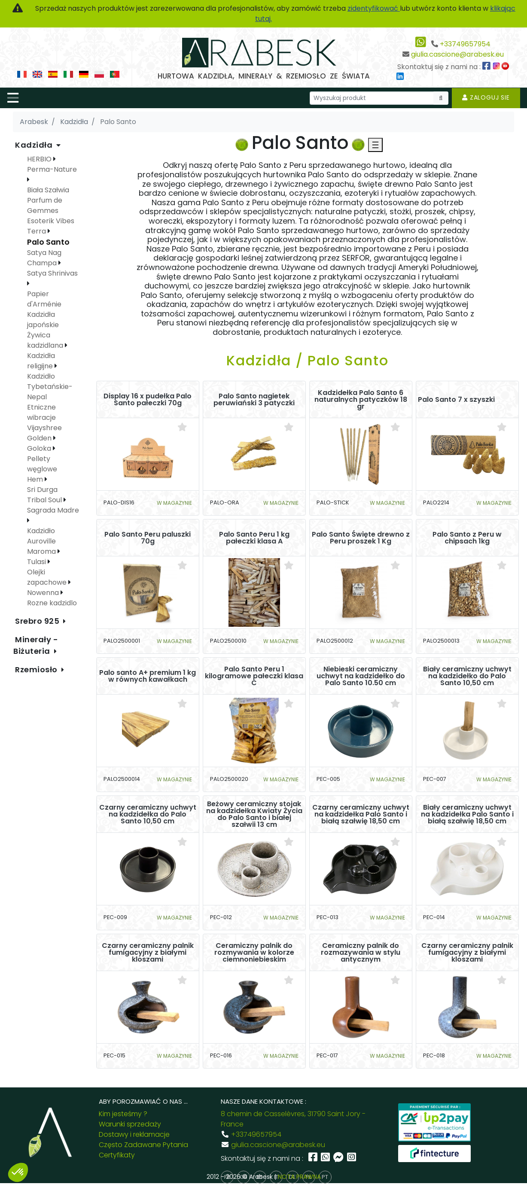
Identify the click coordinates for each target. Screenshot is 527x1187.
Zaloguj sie (486, 97)
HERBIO (40, 159)
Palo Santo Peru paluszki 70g (147, 538)
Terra (37, 231)
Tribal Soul (45, 500)
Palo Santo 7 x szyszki (456, 399)
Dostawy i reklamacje (134, 1134)
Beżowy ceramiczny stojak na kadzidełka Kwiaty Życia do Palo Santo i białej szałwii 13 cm (254, 814)
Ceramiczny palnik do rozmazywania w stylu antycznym (360, 952)
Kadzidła (35, 145)
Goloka (40, 448)
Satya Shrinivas (52, 273)
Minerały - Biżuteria (35, 645)
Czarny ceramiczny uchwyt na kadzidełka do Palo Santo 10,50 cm (147, 814)
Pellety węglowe (42, 464)
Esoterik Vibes (50, 221)
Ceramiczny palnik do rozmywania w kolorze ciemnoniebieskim (254, 952)
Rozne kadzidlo (52, 603)
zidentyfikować (373, 8)
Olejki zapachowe (47, 577)
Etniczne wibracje (41, 412)
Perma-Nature (52, 169)
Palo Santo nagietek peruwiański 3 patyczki (254, 400)
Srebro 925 (38, 621)
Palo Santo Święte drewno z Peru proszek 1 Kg (361, 538)
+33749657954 (465, 44)
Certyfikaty (117, 1155)
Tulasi (37, 562)
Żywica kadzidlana (46, 340)
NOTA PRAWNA (299, 1176)
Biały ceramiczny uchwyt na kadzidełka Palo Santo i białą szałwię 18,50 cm (467, 814)
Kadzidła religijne (41, 361)
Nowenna (44, 593)
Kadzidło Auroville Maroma (42, 541)
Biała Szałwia (48, 190)
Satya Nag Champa (44, 258)
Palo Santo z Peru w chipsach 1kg (467, 538)
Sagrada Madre (53, 510)
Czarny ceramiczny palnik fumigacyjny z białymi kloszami (148, 952)
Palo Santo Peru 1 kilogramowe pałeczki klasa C (254, 676)
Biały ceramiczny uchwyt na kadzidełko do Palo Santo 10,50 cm (467, 676)
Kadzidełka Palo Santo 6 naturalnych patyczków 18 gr (360, 399)
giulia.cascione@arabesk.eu (457, 54)
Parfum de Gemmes (44, 205)
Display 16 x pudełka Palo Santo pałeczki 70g (148, 400)
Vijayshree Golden (44, 433)
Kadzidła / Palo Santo (307, 360)
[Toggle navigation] (13, 98)
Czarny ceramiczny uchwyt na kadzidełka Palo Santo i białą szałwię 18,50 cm (360, 814)
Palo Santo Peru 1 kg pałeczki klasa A (254, 538)
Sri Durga (42, 490)
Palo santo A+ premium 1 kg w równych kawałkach (147, 676)
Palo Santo (48, 242)
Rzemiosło (37, 669)
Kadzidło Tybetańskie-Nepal (50, 386)
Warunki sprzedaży (130, 1124)
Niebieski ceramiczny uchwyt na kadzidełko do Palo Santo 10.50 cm (361, 676)
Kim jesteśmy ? (123, 1114)
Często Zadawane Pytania (143, 1145)
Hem (36, 479)
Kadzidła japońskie (43, 320)
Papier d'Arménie (44, 299)
